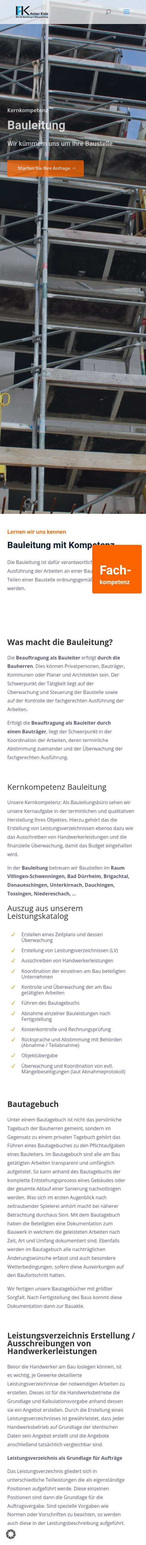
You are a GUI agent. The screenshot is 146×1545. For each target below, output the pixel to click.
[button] (11, 1534)
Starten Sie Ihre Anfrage (44, 31)
